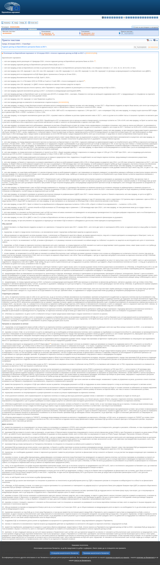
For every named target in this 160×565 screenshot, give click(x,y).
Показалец (7, 22)
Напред (22, 22)
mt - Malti (138, 17)
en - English (119, 17)
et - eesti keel (115, 17)
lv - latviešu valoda (131, 17)
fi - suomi (155, 17)
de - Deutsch (112, 17)
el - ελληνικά (117, 17)
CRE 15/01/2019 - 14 (48, 35)
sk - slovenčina (150, 17)
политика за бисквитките (145, 560)
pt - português (145, 17)
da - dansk (110, 17)
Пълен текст (34, 22)
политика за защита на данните (117, 560)
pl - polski (143, 17)
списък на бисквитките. (82, 563)
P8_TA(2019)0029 (127, 33)
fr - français (122, 17)
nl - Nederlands (141, 17)
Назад (16, 22)
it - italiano (129, 17)
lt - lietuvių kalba (133, 17)
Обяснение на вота (87, 35)
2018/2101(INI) (14, 27)
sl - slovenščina (152, 17)
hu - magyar (136, 17)
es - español (105, 17)
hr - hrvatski (126, 17)
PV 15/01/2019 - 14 (47, 33)
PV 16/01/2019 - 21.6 (87, 33)
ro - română (148, 17)
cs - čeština (107, 17)
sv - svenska (157, 17)
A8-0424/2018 (7, 33)
